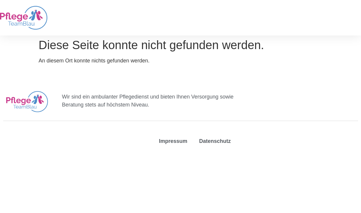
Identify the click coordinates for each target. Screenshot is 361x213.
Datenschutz (215, 141)
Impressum (173, 141)
